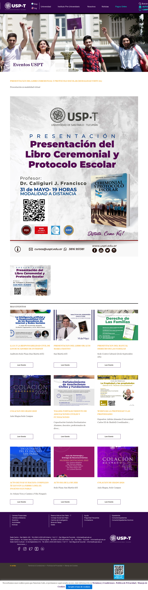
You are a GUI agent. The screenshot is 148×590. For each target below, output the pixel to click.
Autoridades (16, 522)
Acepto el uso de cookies (79, 587)
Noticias (15, 525)
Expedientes (116, 515)
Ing (34, 8)
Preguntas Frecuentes (91, 518)
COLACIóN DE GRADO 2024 (110, 483)
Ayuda (86, 515)
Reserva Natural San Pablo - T (61, 515)
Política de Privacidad (126, 583)
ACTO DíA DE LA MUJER (66, 483)
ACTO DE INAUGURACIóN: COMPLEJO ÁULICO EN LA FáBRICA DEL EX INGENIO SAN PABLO (29, 486)
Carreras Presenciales (19, 515)
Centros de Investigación (59, 520)
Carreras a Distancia (18, 518)
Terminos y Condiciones (103, 583)
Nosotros (15, 520)
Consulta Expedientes (119, 518)
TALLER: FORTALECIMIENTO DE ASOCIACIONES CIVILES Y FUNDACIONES (70, 414)
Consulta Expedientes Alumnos (122, 520)
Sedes (53, 525)
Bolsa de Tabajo (56, 522)
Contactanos (88, 520)
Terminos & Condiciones (36, 566)
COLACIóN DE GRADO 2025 (23, 411)
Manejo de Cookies (71, 566)
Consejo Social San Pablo (59, 518)
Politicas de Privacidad (54, 566)
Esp (34, 4)
